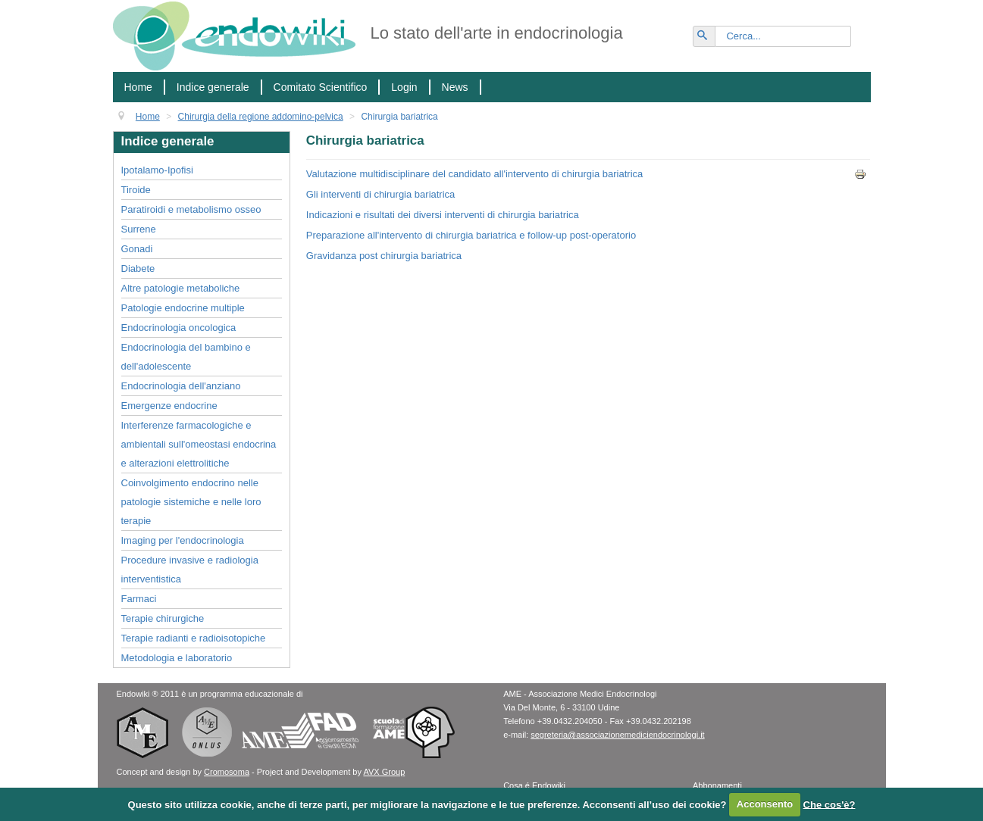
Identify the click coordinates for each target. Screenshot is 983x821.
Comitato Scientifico (321, 87)
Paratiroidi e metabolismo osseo (191, 209)
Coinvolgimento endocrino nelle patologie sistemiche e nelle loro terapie (191, 501)
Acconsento (765, 804)
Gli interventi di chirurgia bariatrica (380, 194)
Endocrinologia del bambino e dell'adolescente (186, 357)
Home (138, 87)
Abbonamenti (717, 785)
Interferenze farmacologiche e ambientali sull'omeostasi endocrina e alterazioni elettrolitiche (199, 444)
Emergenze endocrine (169, 405)
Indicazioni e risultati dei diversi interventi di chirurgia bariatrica (442, 214)
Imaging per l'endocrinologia (182, 540)
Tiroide (136, 189)
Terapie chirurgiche (163, 618)
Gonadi (137, 248)
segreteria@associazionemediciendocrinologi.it (617, 734)
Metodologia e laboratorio (177, 657)
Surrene (138, 229)
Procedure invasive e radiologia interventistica (189, 569)
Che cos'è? (829, 804)
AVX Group (384, 771)
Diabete (138, 268)
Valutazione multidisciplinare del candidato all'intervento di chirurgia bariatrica (474, 173)
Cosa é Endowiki (534, 785)
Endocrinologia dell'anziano (181, 386)
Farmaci (139, 598)
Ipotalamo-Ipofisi (157, 170)
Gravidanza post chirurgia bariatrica (384, 255)
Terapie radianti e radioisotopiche (193, 638)
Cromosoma (226, 771)
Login (404, 87)
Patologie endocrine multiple (183, 308)
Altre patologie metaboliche (180, 288)
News (455, 87)
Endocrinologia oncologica (178, 327)
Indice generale (213, 87)
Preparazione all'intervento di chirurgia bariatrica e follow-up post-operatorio (471, 235)
